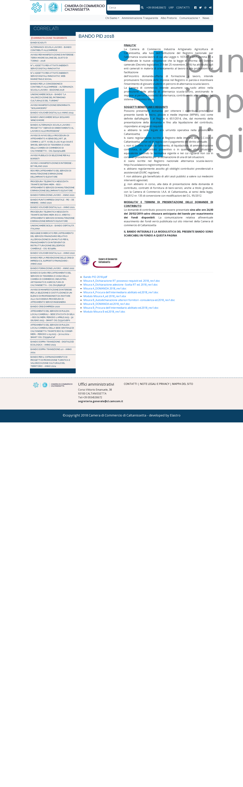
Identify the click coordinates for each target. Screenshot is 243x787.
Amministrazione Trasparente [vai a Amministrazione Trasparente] (140, 18)
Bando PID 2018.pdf (95, 277)
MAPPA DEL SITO (182, 384)
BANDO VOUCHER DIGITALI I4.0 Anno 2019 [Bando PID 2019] (52, 112)
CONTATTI (130, 384)
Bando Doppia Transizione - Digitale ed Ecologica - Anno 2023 (52, 343)
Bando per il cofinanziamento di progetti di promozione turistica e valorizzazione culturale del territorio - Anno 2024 (50, 361)
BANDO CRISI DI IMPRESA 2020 (45, 306)
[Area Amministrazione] (210, 7)
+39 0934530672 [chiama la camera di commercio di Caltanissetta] (156, 7)
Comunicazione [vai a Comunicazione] (189, 18)
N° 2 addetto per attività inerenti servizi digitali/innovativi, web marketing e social (49, 76)
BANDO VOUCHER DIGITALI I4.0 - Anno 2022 (53, 253)
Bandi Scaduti (38, 42)
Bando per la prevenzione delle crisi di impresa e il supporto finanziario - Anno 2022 (52, 260)
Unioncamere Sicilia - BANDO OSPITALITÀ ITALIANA (52, 227)
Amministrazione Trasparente (49, 38)
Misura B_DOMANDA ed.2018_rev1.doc (106, 304)
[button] (142, 7)
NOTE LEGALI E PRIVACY (154, 384)
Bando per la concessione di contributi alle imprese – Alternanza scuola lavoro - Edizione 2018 (52, 87)
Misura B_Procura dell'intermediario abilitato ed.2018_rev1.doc (120, 307)
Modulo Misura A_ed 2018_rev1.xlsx (104, 296)
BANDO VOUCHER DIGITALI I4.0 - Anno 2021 (53, 207)
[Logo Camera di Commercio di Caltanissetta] (52, 385)
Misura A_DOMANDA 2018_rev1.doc (104, 288)
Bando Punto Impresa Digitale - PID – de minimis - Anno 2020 (52, 201)
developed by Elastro (164, 415)
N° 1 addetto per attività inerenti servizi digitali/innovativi (49, 67)
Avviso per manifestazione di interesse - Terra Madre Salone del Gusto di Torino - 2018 (53, 57)
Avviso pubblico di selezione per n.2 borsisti (50, 157)
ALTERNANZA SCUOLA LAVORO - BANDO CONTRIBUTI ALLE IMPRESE (51, 48)
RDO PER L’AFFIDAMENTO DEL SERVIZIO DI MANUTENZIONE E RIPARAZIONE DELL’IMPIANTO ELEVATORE (51, 173)
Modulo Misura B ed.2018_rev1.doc (104, 311)
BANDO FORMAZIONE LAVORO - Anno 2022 (52, 268)
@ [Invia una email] (205, 7)
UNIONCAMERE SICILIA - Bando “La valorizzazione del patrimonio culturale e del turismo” (48, 97)
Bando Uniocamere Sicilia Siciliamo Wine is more (50, 118)
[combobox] (123, 7)
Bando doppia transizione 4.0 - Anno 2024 (51, 351)
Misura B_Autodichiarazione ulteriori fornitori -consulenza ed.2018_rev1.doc (129, 300)
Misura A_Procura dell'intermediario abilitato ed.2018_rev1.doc (120, 292)
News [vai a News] (206, 18)
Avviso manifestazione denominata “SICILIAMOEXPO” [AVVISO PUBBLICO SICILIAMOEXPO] (50, 106)
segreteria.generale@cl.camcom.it (100, 401)
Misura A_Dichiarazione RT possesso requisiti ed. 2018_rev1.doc (121, 281)
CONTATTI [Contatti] (183, 7)
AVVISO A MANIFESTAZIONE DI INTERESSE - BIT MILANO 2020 (52, 164)
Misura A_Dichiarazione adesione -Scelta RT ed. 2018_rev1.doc (120, 284)
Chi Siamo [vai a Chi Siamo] (111, 18)
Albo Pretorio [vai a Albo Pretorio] (169, 18)
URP (171, 7)
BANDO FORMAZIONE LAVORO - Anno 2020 (52, 195)
